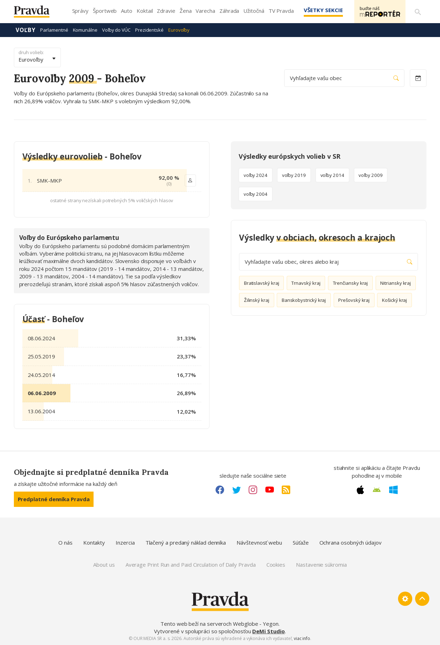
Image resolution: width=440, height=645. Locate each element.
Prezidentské (149, 30)
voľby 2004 (255, 194)
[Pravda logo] (37, 13)
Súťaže (301, 542)
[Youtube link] (269, 490)
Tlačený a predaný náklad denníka (185, 542)
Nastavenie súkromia (321, 564)
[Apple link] (360, 490)
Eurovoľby (179, 30)
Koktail (145, 10)
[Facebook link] (220, 490)
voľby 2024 (255, 175)
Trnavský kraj (305, 283)
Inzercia (125, 542)
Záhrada (229, 10)
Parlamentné (54, 30)
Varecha (205, 10)
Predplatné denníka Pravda (54, 499)
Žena (186, 10)
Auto (126, 10)
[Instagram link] (253, 490)
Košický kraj (394, 300)
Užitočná (253, 10)
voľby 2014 (332, 175)
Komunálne (85, 30)
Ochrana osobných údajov (350, 542)
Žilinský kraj (256, 300)
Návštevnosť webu (259, 542)
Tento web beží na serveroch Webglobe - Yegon (219, 623)
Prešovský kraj (354, 300)
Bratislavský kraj (261, 283)
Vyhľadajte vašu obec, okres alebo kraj (328, 262)
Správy (80, 10)
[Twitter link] (236, 490)
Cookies (275, 564)
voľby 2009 (370, 175)
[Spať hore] (422, 599)
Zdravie (166, 10)
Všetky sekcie (323, 10)
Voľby (26, 30)
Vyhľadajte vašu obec (344, 78)
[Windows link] (393, 490)
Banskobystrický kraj (304, 300)
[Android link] (376, 490)
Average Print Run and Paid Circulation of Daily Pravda (191, 564)
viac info (302, 638)
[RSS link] (286, 490)
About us (104, 564)
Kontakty (94, 542)
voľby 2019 (294, 175)
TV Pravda (281, 10)
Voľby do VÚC (116, 30)
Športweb (105, 10)
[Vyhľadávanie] (418, 11)
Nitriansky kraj (395, 283)
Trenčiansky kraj (350, 283)
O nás (65, 542)
